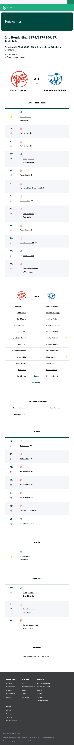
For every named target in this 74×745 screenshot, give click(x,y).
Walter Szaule (51, 363)
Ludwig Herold (28, 159)
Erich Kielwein (28, 162)
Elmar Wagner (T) (52, 306)
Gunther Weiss (51, 319)
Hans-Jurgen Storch (53, 344)
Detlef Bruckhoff (52, 331)
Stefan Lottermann (19, 350)
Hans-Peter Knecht (27, 243)
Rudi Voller (27, 217)
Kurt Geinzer (24, 133)
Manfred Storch (52, 350)
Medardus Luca (19, 57)
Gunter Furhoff (25, 117)
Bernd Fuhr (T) (20, 306)
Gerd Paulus (21, 319)
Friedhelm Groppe (53, 313)
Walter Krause (25, 175)
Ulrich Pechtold (20, 325)
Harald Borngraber (53, 325)
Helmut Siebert (52, 376)
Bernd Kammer (28, 214)
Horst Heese (21, 376)
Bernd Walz (22, 331)
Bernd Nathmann (29, 269)
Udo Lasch (22, 344)
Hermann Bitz (25, 188)
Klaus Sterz (24, 120)
